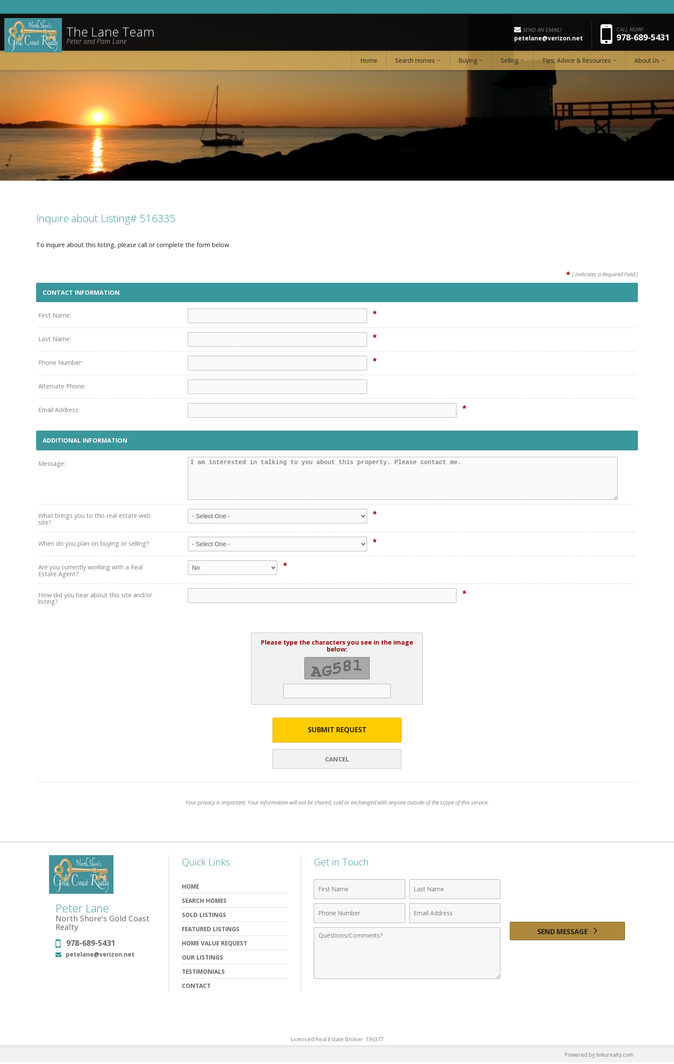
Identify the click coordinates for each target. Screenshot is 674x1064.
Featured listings (210, 930)
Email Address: (59, 410)
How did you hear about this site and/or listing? (95, 598)
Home (369, 66)
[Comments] (407, 954)
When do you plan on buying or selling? (93, 543)
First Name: (54, 315)
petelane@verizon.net (100, 955)
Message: (51, 463)
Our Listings (202, 958)
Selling (509, 66)
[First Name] (359, 890)
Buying (468, 66)
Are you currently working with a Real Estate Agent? (90, 570)
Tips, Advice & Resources (576, 66)
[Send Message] (567, 934)
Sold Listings (204, 915)
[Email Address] (455, 914)
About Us (646, 66)
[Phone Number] (359, 914)
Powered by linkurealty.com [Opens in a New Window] (597, 1055)
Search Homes (415, 66)
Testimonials (203, 972)
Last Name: (54, 339)
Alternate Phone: (62, 386)
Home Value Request (214, 944)
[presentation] (567, 895)
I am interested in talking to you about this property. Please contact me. (403, 478)
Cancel (337, 759)
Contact (196, 986)
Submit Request (337, 730)
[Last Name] (455, 890)
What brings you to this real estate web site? (94, 518)
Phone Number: (60, 362)
